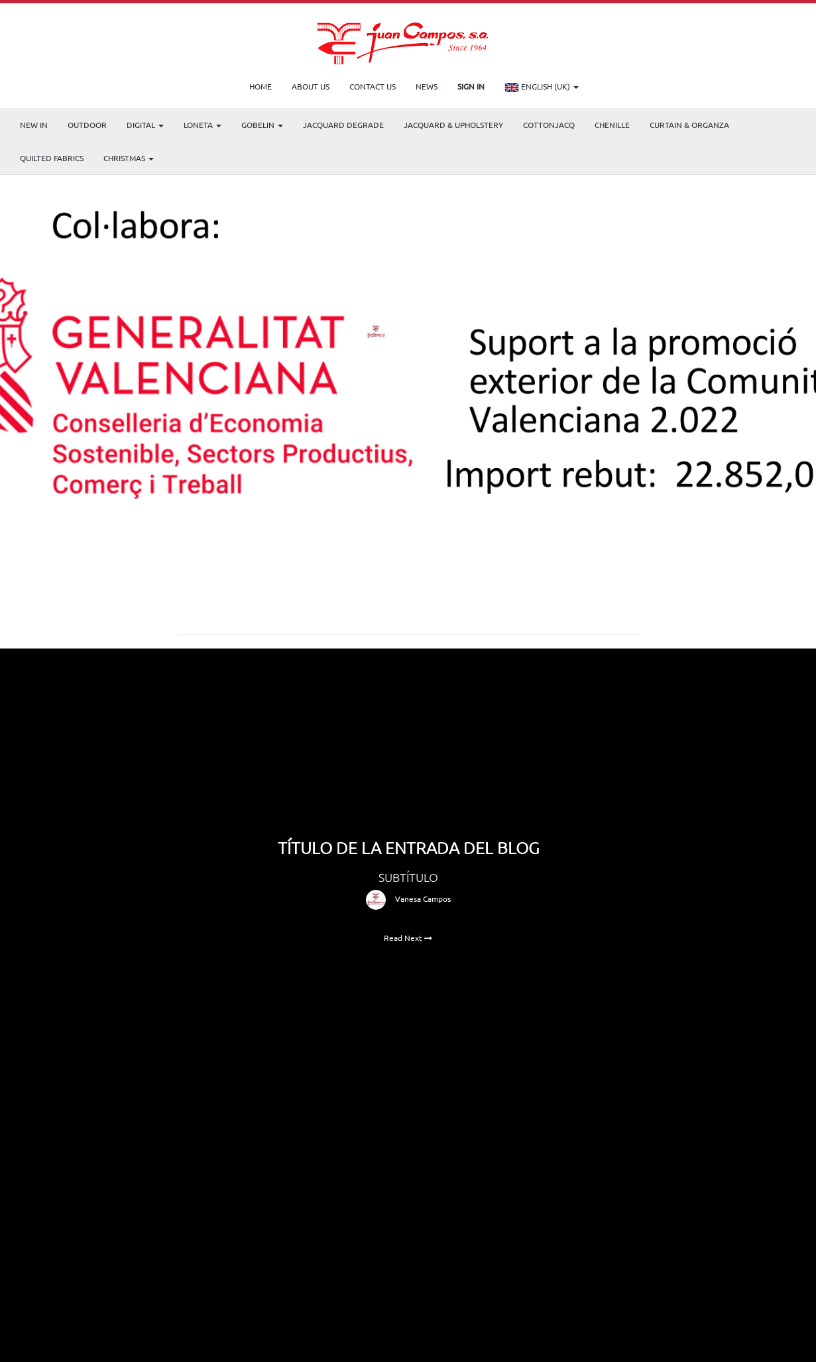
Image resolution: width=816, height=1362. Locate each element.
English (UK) (541, 87)
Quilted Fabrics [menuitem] (52, 158)
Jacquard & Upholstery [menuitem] (453, 124)
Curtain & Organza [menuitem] (689, 124)
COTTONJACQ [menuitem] (549, 124)
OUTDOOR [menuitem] (87, 124)
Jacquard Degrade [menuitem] (343, 124)
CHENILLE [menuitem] (612, 124)
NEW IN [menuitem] (34, 124)
